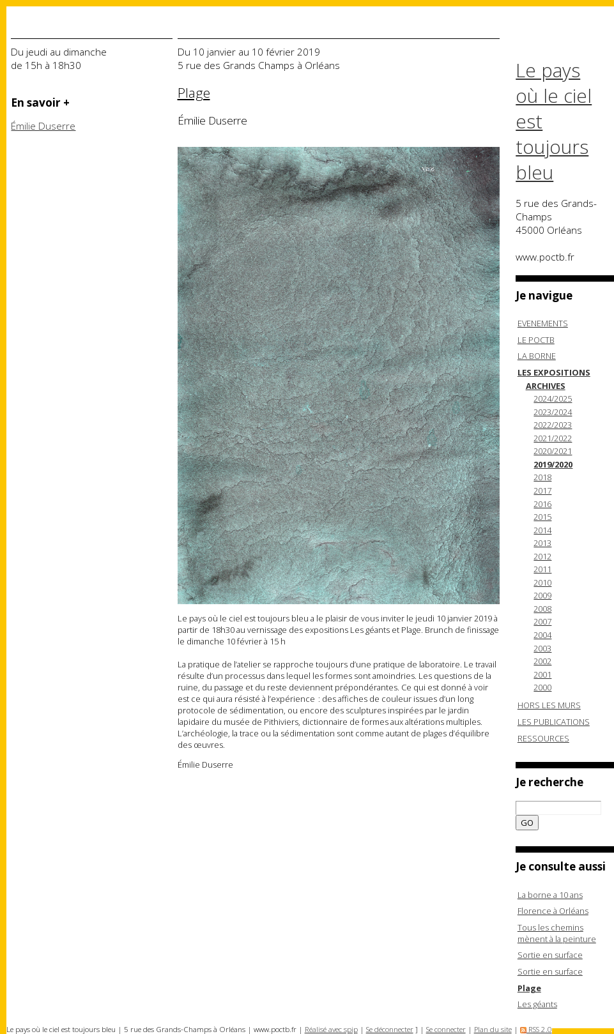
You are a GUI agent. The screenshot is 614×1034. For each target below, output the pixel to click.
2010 (542, 582)
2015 (542, 516)
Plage (529, 988)
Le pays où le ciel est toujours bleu (554, 121)
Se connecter (446, 1029)
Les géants (537, 1004)
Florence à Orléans (553, 910)
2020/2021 (552, 451)
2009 (542, 595)
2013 (542, 543)
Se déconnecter (389, 1029)
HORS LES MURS (549, 705)
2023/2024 (552, 412)
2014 (542, 530)
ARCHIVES (545, 386)
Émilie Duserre (43, 126)
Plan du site (493, 1029)
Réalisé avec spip (331, 1029)
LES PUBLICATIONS (554, 721)
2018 (542, 477)
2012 (542, 556)
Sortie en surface (550, 955)
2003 (542, 648)
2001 (542, 674)
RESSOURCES (543, 738)
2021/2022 (552, 438)
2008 (542, 608)
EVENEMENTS (543, 323)
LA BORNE (537, 355)
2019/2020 (552, 464)
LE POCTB (536, 340)
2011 (542, 569)
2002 (542, 661)
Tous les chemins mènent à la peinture (557, 933)
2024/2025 (552, 398)
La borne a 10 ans (550, 895)
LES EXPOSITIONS (554, 372)
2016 (542, 504)
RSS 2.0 (536, 1029)
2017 (542, 490)
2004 (542, 635)
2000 (542, 687)
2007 (542, 621)
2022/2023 (552, 424)
